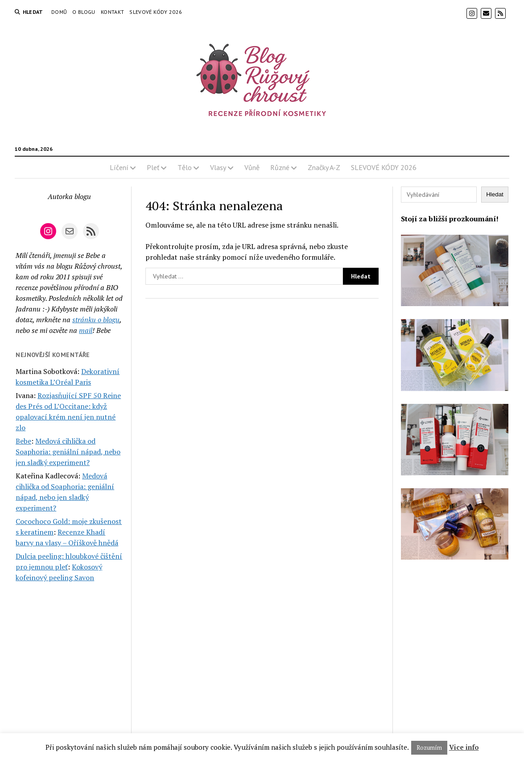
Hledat (494, 194)
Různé (279, 167)
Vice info (464, 747)
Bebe (23, 441)
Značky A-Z (324, 167)
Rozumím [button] (429, 747)
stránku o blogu (96, 319)
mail (85, 330)
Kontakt (112, 11)
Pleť (153, 167)
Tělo (184, 167)
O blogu (83, 11)
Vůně (252, 167)
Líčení (119, 167)
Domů (59, 11)
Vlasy (218, 167)
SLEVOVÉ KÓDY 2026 (155, 11)
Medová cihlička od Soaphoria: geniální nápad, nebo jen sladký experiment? (68, 451)
